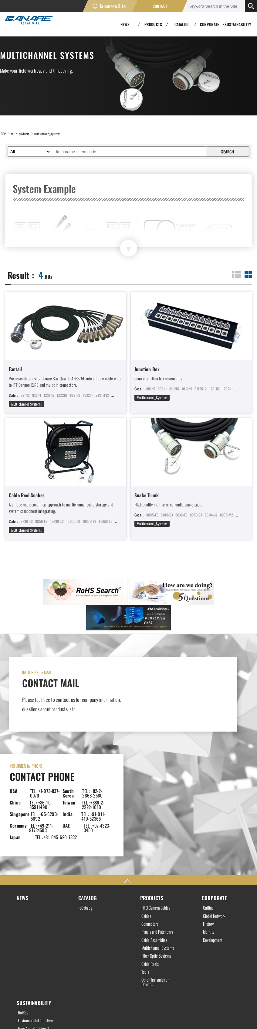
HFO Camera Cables (157, 807)
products (29, 133)
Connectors (151, 824)
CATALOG (88, 796)
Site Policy (51, 1014)
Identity (209, 833)
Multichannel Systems (159, 851)
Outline (209, 807)
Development (214, 842)
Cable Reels (151, 868)
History (209, 824)
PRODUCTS (152, 796)
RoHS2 (24, 920)
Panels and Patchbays (159, 833)
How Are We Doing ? (35, 942)
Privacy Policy (11, 1014)
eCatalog (86, 807)
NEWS (23, 796)
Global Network (215, 816)
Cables (147, 816)
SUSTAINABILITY (238, 24)
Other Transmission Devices (157, 889)
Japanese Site (113, 6)
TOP (4, 133)
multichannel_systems (57, 133)
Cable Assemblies (156, 842)
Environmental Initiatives (30, 932)
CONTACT (160, 6)
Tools (145, 877)
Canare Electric (26, 24)
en (14, 133)
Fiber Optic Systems (158, 859)
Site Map (86, 1014)
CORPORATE (215, 796)
